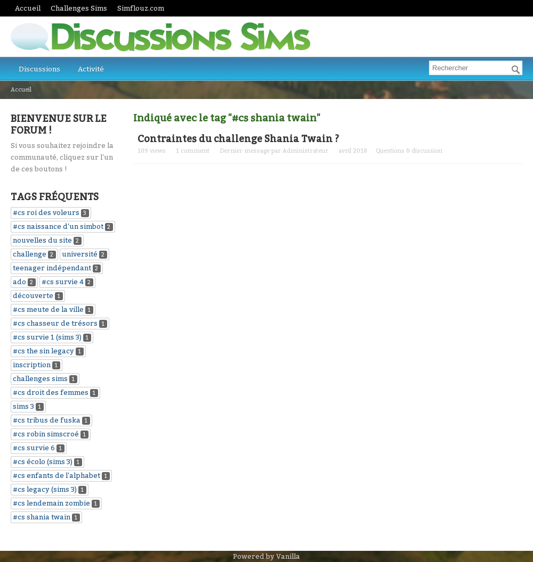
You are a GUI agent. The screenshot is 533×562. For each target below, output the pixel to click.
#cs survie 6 (34, 448)
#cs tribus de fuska (46, 420)
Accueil (28, 8)
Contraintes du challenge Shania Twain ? (238, 139)
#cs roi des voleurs (46, 213)
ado (19, 282)
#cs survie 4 (63, 282)
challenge (29, 254)
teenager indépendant (52, 268)
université (80, 254)
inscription (32, 365)
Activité (91, 69)
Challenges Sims (79, 8)
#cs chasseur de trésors (55, 323)
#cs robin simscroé (46, 434)
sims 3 (23, 406)
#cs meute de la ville (48, 309)
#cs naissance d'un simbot (58, 226)
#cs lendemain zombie (51, 503)
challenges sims (40, 379)
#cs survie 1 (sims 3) (47, 337)
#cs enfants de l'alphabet (56, 476)
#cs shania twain (41, 517)
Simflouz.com (140, 8)
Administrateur (305, 150)
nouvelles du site (42, 240)
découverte (33, 296)
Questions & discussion (409, 150)
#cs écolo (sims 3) (42, 462)
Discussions (39, 69)
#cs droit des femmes (50, 392)
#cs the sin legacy (43, 351)
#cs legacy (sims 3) (45, 489)
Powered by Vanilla (266, 556)
